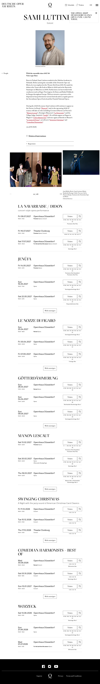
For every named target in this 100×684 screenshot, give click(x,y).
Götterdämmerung (39, 118)
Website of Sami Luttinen (37, 136)
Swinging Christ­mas (38, 499)
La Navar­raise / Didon (40, 206)
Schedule (71, 5)
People (6, 73)
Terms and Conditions (74, 676)
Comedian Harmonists (35, 122)
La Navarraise (59, 113)
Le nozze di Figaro (33, 120)
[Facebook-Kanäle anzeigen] (43, 666)
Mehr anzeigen (50, 311)
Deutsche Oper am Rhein (13, 5)
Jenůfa (45, 115)
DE (91, 5)
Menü (97, 5)
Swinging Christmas (57, 120)
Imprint (39, 676)
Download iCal (80, 216)
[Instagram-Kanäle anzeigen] (49, 666)
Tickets (81, 5)
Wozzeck (44, 108)
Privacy (60, 676)
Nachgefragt (43, 463)
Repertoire (32, 144)
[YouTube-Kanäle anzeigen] (56, 666)
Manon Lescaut (32, 113)
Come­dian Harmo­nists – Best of (47, 552)
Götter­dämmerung (38, 378)
